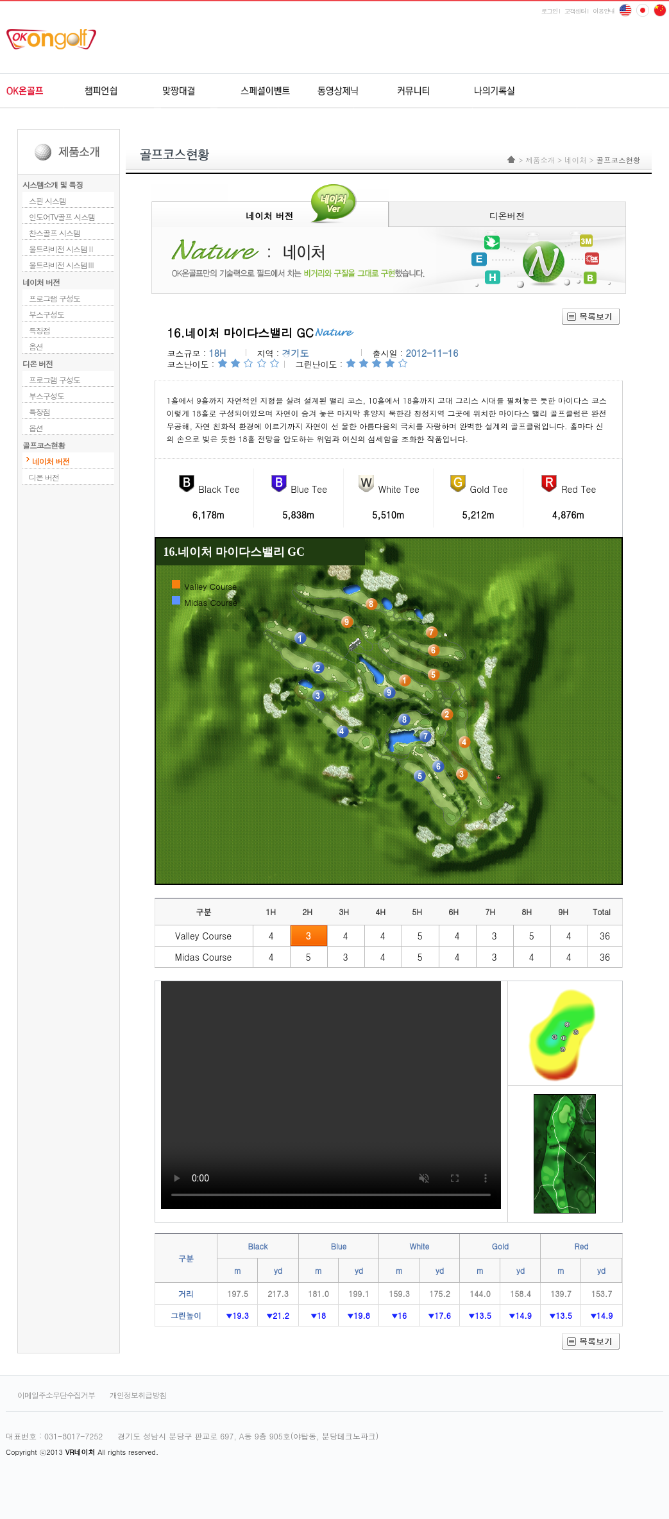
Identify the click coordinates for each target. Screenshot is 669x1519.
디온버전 (507, 215)
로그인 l (550, 10)
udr (580, 91)
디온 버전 (37, 363)
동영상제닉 (338, 91)
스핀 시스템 (47, 200)
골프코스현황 (43, 445)
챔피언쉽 (116, 91)
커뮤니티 (411, 91)
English (625, 10)
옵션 (36, 346)
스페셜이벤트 (264, 91)
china (642, 10)
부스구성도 (46, 314)
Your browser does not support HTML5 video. (331, 1095)
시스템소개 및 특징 (52, 184)
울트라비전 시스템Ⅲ (61, 264)
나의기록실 (485, 91)
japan (660, 10)
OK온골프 (43, 91)
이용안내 (603, 10)
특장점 (39, 330)
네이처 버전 (41, 282)
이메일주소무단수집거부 (56, 1394)
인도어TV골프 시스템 (62, 216)
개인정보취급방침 (138, 1394)
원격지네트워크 (190, 91)
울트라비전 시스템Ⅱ (61, 248)
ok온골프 (56, 39)
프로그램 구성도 (54, 298)
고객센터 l (576, 10)
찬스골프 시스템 (54, 232)
